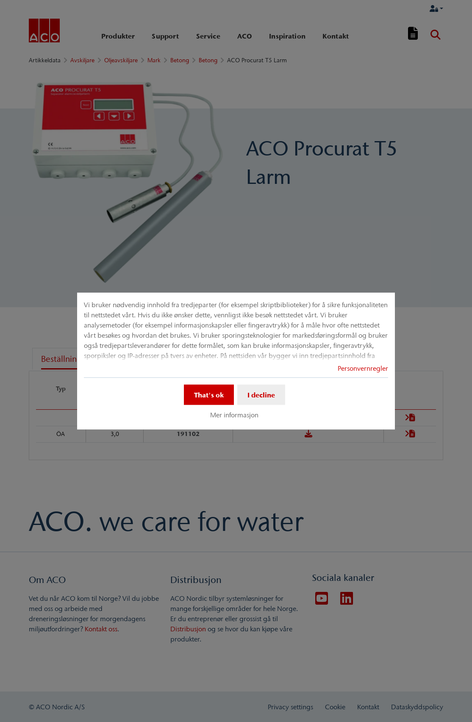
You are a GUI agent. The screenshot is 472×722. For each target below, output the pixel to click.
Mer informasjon (234, 415)
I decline (261, 395)
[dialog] (236, 361)
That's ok (209, 395)
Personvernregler (363, 368)
